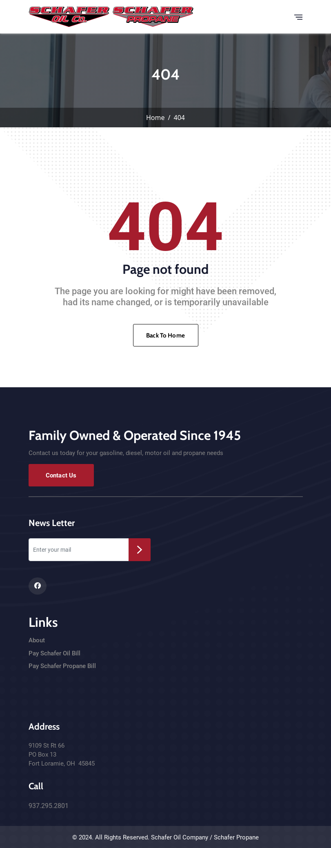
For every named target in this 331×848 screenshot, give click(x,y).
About (37, 640)
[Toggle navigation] (298, 17)
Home (155, 117)
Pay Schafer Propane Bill (62, 666)
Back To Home (165, 335)
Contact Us (61, 475)
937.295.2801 (49, 806)
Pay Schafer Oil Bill (54, 653)
